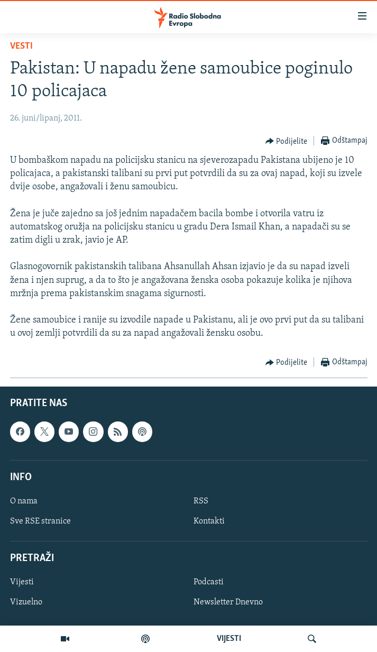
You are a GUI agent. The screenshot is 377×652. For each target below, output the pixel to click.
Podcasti (209, 582)
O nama (24, 501)
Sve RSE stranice (40, 521)
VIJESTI (229, 639)
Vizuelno (26, 602)
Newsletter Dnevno (228, 602)
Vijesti (22, 582)
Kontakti (209, 521)
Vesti (21, 46)
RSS (201, 501)
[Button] (286, 141)
